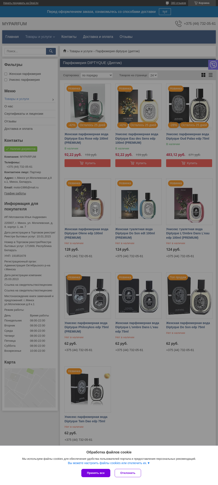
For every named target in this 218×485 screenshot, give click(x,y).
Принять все (96, 473)
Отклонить (127, 473)
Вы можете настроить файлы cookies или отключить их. (107, 463)
